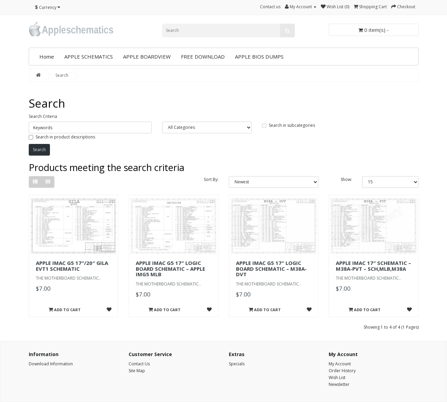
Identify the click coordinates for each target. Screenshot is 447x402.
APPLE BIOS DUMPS (259, 56)
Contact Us (139, 364)
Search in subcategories (288, 125)
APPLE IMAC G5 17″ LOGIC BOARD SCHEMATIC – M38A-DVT (271, 268)
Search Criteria (43, 116)
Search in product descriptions (62, 137)
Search (61, 75)
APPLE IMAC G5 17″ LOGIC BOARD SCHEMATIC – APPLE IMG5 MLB (170, 268)
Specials (237, 364)
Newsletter (339, 384)
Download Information (51, 364)
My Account (340, 364)
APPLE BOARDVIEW (147, 56)
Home (46, 56)
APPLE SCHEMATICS (88, 56)
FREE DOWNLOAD (203, 56)
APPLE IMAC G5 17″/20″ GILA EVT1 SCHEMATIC (72, 265)
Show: (346, 179)
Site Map (137, 371)
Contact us (270, 7)
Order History (342, 371)
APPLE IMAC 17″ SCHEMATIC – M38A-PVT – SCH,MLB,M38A (373, 265)
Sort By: (211, 179)
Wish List (337, 377)
